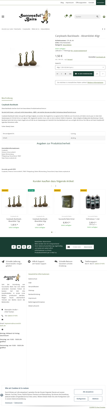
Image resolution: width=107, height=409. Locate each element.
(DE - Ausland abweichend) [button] (79, 51)
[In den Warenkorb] (83, 73)
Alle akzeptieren (88, 392)
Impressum (8, 403)
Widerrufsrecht (33, 306)
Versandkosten (33, 287)
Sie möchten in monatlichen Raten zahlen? (80, 82)
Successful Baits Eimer (67, 219)
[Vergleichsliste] (70, 17)
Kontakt (91, 3)
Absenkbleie (67, 45)
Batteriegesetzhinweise (36, 302)
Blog (62, 3)
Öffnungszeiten (81, 3)
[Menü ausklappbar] (3, 16)
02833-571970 (99, 264)
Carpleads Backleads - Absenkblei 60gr (40, 220)
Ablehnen (95, 399)
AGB (29, 283)
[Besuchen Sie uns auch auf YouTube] (19, 247)
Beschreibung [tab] (7, 98)
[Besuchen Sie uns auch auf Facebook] (13, 247)
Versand (69, 59)
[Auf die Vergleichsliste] (97, 73)
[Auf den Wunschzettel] (102, 73)
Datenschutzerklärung (46, 246)
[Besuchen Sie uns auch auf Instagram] (24, 247)
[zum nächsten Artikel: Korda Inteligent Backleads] (102, 29)
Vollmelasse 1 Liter (93, 219)
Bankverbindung (34, 294)
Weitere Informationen (95, 82)
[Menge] (61, 73)
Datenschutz (18, 403)
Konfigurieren (81, 399)
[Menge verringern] (57, 73)
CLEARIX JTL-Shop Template (97, 407)
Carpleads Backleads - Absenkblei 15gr (14, 220)
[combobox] (80, 67)
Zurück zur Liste (7, 29)
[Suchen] (85, 16)
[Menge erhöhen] (65, 73)
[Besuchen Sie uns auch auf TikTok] (29, 247)
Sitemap (31, 290)
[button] (65, 17)
